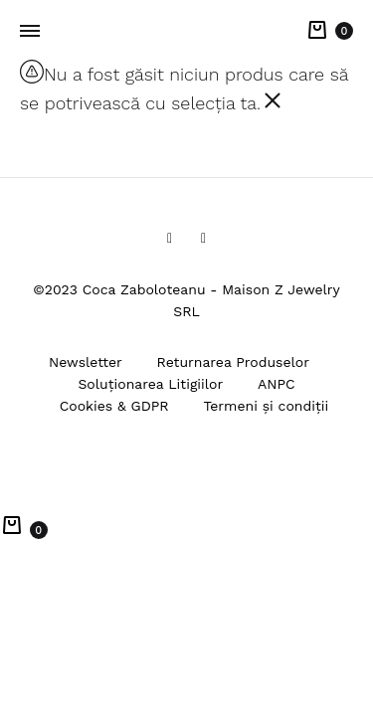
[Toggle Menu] (30, 32)
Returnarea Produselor (233, 362)
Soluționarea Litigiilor (150, 384)
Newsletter (85, 362)
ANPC (276, 384)
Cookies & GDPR (114, 406)
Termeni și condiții (265, 406)
